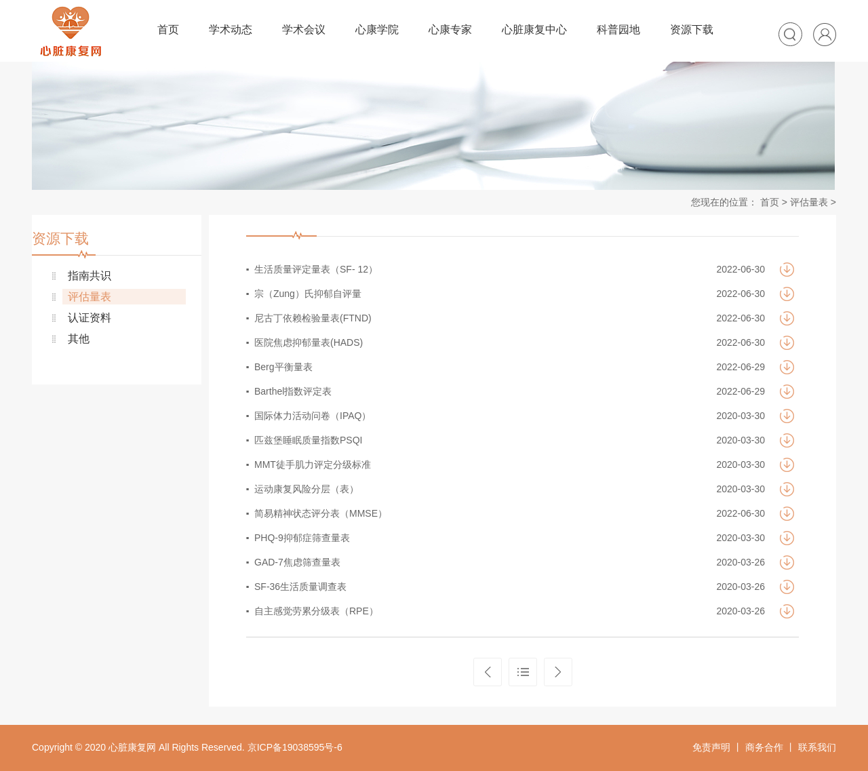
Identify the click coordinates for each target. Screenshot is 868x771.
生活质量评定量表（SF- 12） (316, 269)
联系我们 (817, 747)
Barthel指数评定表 (293, 391)
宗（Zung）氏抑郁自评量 (307, 293)
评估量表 (809, 202)
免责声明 (711, 747)
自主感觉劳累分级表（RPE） (316, 611)
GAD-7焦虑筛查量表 (297, 562)
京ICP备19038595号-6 (295, 747)
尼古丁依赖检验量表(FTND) (313, 318)
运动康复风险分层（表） (306, 488)
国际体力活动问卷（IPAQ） (312, 415)
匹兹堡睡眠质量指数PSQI (308, 440)
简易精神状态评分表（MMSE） (320, 513)
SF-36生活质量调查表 (300, 586)
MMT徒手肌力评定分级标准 (312, 464)
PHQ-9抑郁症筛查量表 (302, 537)
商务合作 (764, 747)
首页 (769, 202)
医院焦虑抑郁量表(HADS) (308, 342)
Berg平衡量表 (283, 366)
